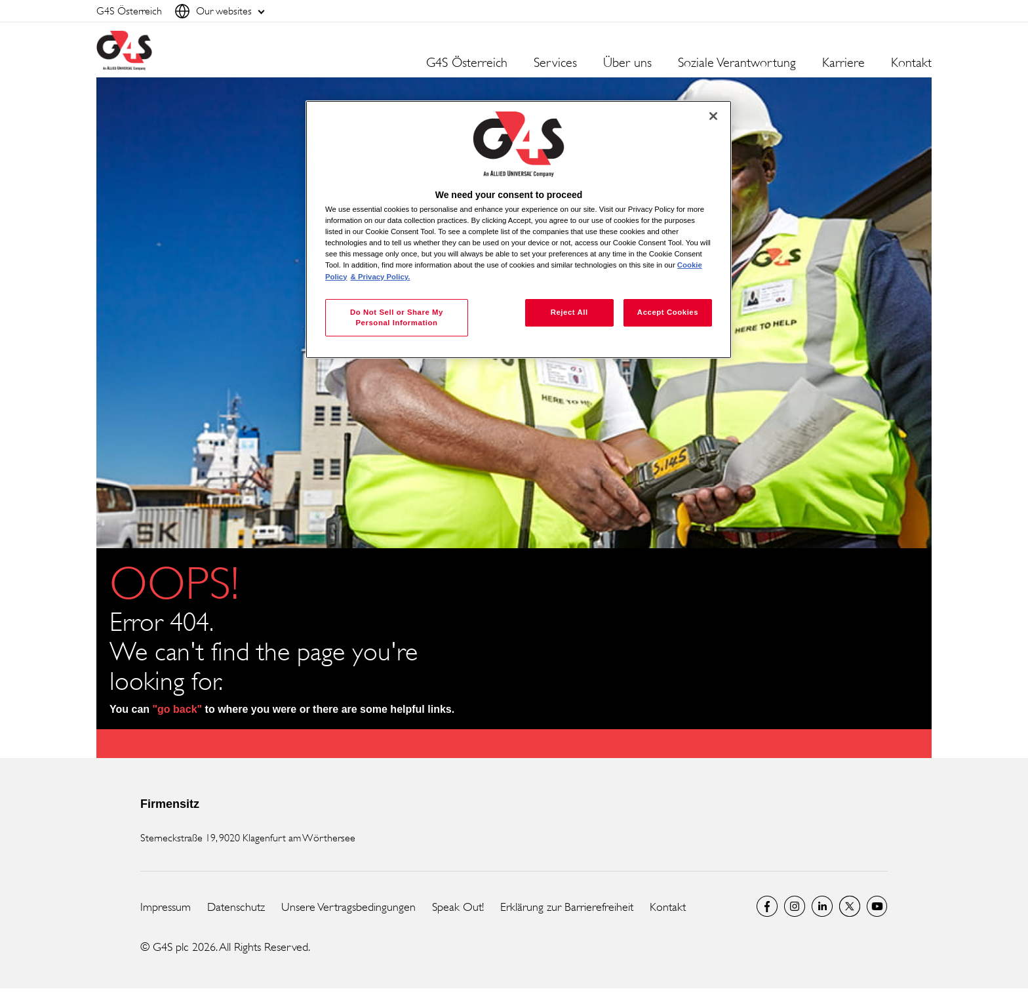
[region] (519, 229)
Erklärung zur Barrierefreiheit (566, 906)
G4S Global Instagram (794, 906)
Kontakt (911, 63)
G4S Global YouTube (877, 906)
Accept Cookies (667, 312)
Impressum (165, 906)
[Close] (713, 116)
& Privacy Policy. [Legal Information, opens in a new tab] (380, 277)
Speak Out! (458, 906)
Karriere (843, 63)
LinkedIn (822, 906)
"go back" (178, 709)
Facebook (767, 906)
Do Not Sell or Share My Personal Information (396, 317)
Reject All (569, 312)
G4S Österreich (466, 63)
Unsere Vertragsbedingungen (348, 906)
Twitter (849, 906)
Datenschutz (236, 906)
